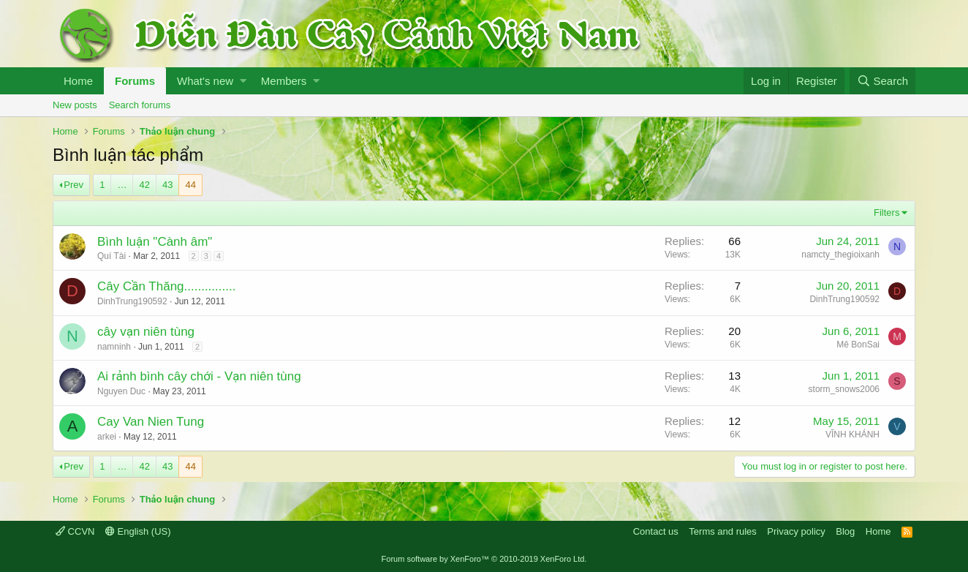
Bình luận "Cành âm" (154, 242)
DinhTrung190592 (132, 301)
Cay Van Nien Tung (150, 422)
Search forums (140, 104)
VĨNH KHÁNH (852, 434)
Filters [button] (886, 212)
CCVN (75, 531)
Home (78, 81)
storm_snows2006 (844, 389)
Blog (845, 531)
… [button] (121, 184)
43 (167, 184)
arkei (106, 437)
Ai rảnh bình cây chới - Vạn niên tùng (199, 376)
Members (284, 81)
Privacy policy (796, 531)
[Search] (882, 80)
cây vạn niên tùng (145, 332)
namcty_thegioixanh (840, 254)
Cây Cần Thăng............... (166, 286)
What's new (205, 81)
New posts (75, 104)
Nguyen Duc (121, 391)
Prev (73, 184)
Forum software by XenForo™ (484, 558)
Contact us (655, 531)
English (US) (138, 531)
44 (190, 184)
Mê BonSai (858, 344)
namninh (114, 347)
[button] (243, 80)
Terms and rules (722, 531)
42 (144, 184)
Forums (135, 81)
